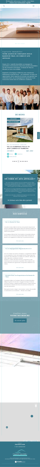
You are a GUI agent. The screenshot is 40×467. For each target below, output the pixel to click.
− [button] (35, 406)
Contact (38, 136)
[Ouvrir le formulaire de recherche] (4, 6)
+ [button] (35, 404)
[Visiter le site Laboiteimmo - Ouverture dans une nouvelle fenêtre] (20, 463)
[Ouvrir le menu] (33, 6)
